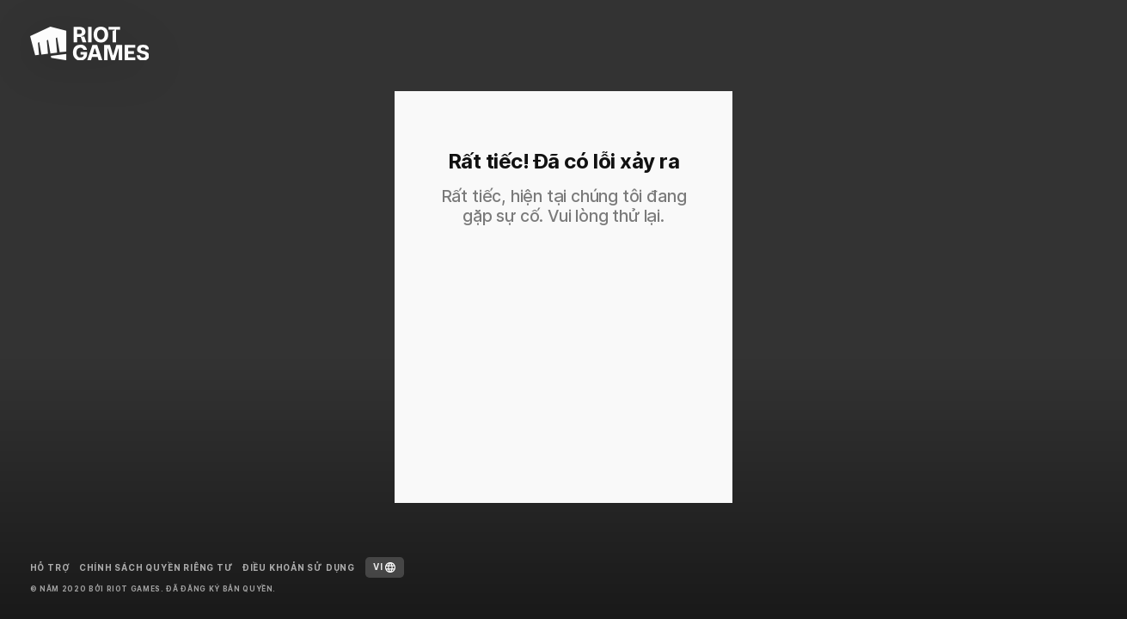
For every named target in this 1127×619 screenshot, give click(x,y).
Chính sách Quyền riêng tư (156, 568)
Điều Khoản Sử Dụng (298, 568)
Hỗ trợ (50, 568)
